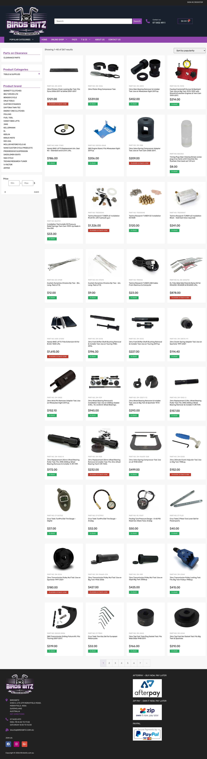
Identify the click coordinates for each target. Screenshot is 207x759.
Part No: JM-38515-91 (186, 346)
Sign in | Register (195, 2)
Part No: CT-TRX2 (105, 640)
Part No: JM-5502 (186, 464)
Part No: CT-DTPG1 (105, 523)
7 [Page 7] (140, 663)
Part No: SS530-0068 (105, 152)
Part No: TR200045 (146, 220)
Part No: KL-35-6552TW (186, 287)
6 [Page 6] (134, 663)
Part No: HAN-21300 (64, 346)
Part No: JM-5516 (64, 581)
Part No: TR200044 (105, 220)
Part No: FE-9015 (186, 93)
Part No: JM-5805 (64, 405)
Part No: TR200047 (186, 220)
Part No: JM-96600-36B (146, 464)
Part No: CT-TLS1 (186, 523)
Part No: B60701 (64, 228)
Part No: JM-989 (146, 581)
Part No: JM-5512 (146, 346)
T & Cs (85, 39)
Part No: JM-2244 (186, 640)
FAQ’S (74, 39)
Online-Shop (59, 39)
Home (44, 39)
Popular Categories (22, 39)
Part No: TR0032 (146, 287)
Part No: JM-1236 (105, 93)
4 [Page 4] (121, 663)
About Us (99, 39)
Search (137, 21)
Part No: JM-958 (105, 464)
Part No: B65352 (186, 161)
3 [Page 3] (115, 663)
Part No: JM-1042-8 (64, 464)
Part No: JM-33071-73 (146, 405)
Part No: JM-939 (105, 405)
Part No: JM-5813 (146, 93)
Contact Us (114, 39)
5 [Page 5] (127, 663)
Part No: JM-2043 (146, 640)
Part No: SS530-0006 (64, 640)
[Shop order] (190, 50)
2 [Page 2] (109, 663)
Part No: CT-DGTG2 (64, 523)
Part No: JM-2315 (64, 93)
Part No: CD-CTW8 (64, 287)
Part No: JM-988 (146, 152)
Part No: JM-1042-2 (186, 405)
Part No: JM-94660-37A (105, 581)
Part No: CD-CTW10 (105, 287)
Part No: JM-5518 (105, 346)
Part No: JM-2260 (186, 581)
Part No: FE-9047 (146, 523)
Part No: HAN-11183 (64, 152)
